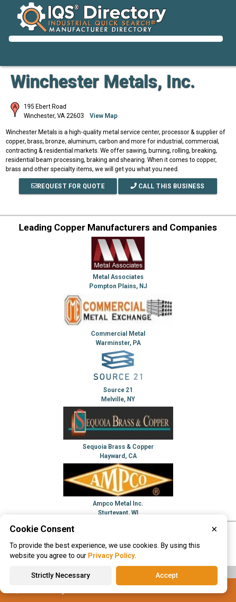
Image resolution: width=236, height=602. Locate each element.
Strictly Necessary (60, 575)
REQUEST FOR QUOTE (68, 186)
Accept (167, 575)
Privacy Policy (111, 555)
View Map (103, 115)
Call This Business (168, 186)
